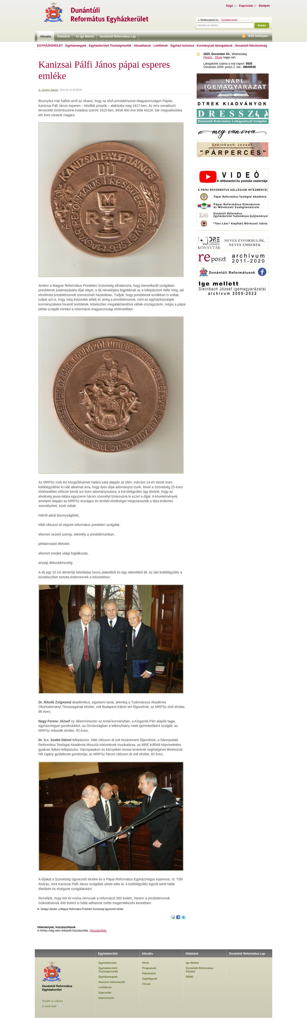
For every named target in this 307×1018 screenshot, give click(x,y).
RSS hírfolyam (258, 36)
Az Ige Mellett (85, 36)
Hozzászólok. (98, 930)
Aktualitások (142, 45)
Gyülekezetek (229, 19)
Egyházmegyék (75, 45)
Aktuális (45, 36)
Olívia (218, 57)
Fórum (146, 983)
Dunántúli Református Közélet (199, 970)
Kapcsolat (246, 5)
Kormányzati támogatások (214, 45)
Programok (149, 968)
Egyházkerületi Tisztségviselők (110, 45)
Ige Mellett (192, 962)
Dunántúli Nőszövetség (251, 45)
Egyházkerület (50, 45)
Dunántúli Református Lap (118, 36)
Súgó (229, 5)
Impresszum (106, 997)
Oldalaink (63, 36)
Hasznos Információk (112, 982)
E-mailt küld (49, 1006)
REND (189, 976)
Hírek (145, 962)
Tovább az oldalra (52, 1001)
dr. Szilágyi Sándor (48, 90)
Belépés (264, 5)
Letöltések (161, 45)
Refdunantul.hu (209, 19)
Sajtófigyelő (149, 978)
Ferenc (207, 57)
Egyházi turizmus (182, 45)
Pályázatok (149, 973)
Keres (262, 25)
